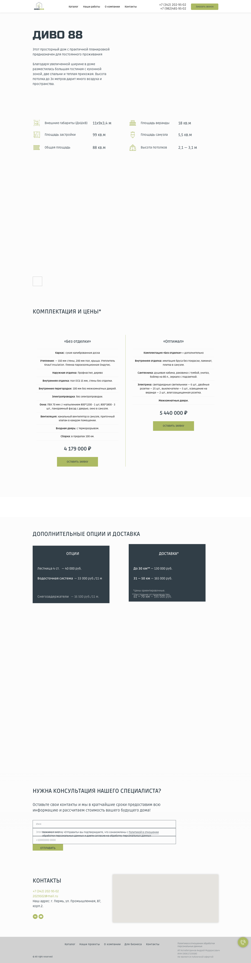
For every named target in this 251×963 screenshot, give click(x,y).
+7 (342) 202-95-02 (172, 5)
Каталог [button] (73, 6)
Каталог (70, 944)
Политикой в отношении (144, 832)
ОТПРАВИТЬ (48, 848)
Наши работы (91, 6)
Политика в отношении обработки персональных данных (196, 945)
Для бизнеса (133, 944)
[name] (104, 824)
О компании (112, 6)
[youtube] (41, 916)
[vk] (35, 916)
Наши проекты (89, 944)
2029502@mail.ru (45, 896)
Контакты (131, 6)
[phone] (104, 840)
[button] (204, 7)
